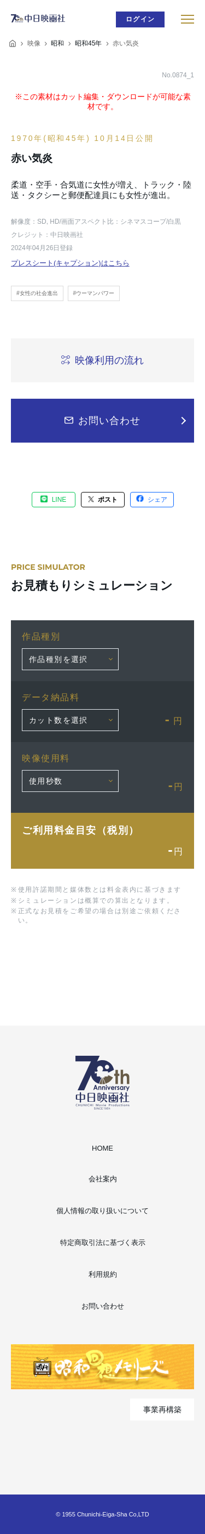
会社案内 (103, 1179)
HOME (102, 1148)
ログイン (140, 19)
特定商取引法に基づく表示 (102, 1242)
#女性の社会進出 (37, 293)
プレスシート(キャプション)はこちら (70, 263)
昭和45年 (88, 43)
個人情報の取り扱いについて (102, 1211)
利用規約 (103, 1274)
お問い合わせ (102, 1306)
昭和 (57, 43)
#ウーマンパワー (94, 293)
